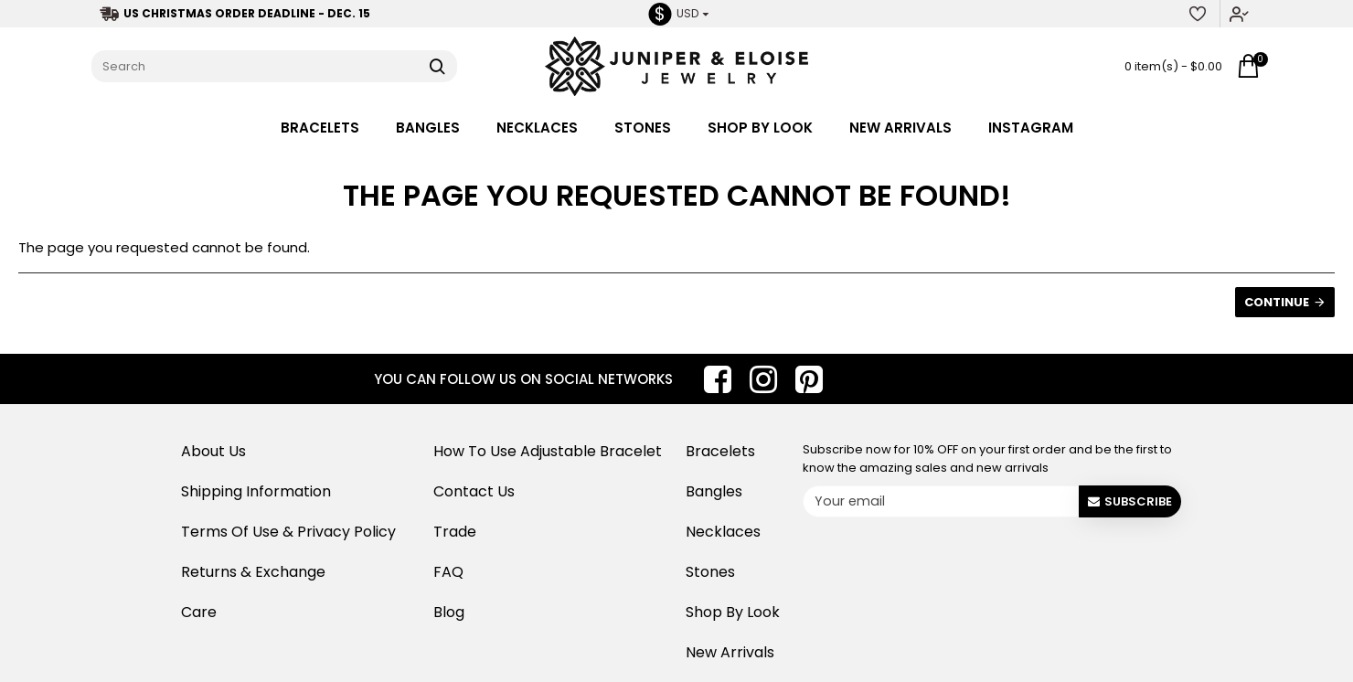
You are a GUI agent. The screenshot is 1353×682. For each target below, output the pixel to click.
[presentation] (944, 559)
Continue (1276, 302)
